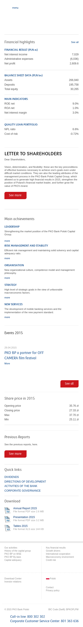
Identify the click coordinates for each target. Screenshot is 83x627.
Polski (51, 578)
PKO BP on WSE (12, 554)
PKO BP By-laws (12, 557)
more (7, 241)
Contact (50, 587)
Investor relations (12, 581)
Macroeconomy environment (60, 557)
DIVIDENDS (11, 477)
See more (15, 195)
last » (74, 332)
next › (66, 332)
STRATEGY (10, 284)
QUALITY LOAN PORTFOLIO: (21, 124)
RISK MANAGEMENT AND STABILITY (26, 245)
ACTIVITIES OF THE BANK (20, 486)
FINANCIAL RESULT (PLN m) (21, 49)
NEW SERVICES (13, 304)
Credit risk (51, 560)
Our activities (10, 548)
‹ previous (59, 332)
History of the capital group (17, 551)
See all (75, 42)
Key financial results (56, 548)
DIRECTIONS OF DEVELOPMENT (25, 481)
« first (51, 332)
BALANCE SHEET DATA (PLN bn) (23, 75)
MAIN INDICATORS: (16, 99)
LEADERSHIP (11, 226)
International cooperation (58, 554)
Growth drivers (53, 551)
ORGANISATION (14, 265)
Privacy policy (53, 590)
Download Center (12, 578)
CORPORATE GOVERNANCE (22, 490)
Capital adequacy (12, 560)
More (7, 363)
